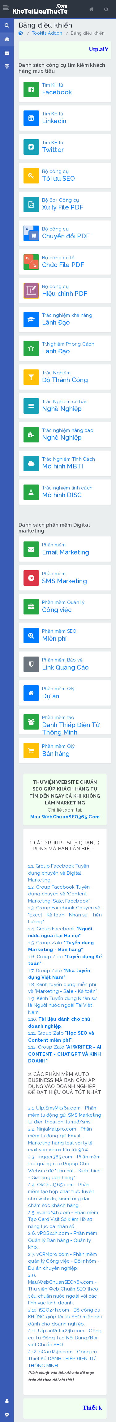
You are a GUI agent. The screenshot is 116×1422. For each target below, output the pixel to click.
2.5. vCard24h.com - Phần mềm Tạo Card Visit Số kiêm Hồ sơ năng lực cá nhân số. (63, 1219)
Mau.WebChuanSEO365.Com (65, 817)
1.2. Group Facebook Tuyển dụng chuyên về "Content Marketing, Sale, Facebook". (59, 894)
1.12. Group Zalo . (64, 1054)
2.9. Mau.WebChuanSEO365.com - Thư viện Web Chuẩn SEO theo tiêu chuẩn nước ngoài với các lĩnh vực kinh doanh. (63, 1289)
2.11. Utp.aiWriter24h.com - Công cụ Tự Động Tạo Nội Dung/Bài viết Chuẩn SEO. (65, 1337)
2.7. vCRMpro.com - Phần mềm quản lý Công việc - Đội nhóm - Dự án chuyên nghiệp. (63, 1261)
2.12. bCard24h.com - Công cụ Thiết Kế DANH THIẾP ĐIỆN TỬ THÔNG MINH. (62, 1358)
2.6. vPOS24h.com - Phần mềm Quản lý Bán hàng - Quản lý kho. (62, 1240)
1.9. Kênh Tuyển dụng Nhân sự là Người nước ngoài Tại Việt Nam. (62, 1005)
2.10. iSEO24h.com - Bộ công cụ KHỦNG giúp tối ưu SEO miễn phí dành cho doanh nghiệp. (65, 1317)
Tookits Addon (47, 33)
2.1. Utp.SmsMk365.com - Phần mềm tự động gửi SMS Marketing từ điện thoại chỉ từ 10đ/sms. (64, 1115)
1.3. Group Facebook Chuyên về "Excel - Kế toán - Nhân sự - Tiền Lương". (65, 914)
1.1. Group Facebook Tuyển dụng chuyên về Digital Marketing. (58, 873)
